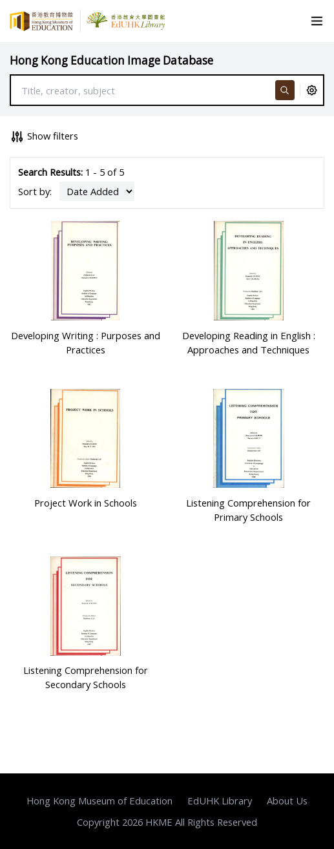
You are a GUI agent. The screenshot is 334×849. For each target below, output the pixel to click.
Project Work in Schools (85, 502)
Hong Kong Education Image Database (111, 60)
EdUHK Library (219, 800)
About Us (287, 800)
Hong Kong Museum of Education (99, 800)
